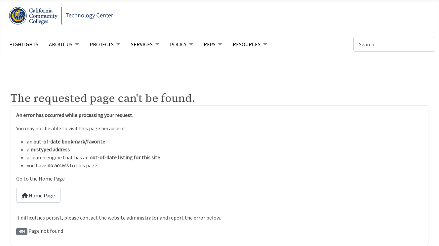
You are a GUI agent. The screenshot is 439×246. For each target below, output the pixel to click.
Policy (178, 44)
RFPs (210, 44)
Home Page (38, 195)
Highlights (23, 44)
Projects (102, 44)
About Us (60, 44)
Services (142, 44)
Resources (246, 44)
